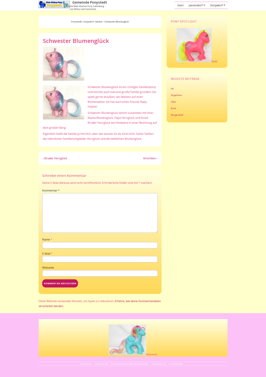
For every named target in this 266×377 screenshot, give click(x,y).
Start (180, 5)
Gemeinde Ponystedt (89, 2)
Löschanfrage (176, 363)
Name (46, 239)
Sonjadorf (216, 5)
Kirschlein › (150, 158)
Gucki (214, 61)
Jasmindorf (196, 5)
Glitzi (173, 101)
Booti (173, 108)
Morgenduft (177, 114)
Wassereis (151, 354)
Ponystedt (76, 21)
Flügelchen (176, 95)
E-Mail (46, 253)
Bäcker (99, 21)
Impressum (86, 363)
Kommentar (51, 190)
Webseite (48, 267)
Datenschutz (101, 363)
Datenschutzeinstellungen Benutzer (130, 363)
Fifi (172, 88)
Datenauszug (159, 363)
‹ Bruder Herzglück (55, 158)
